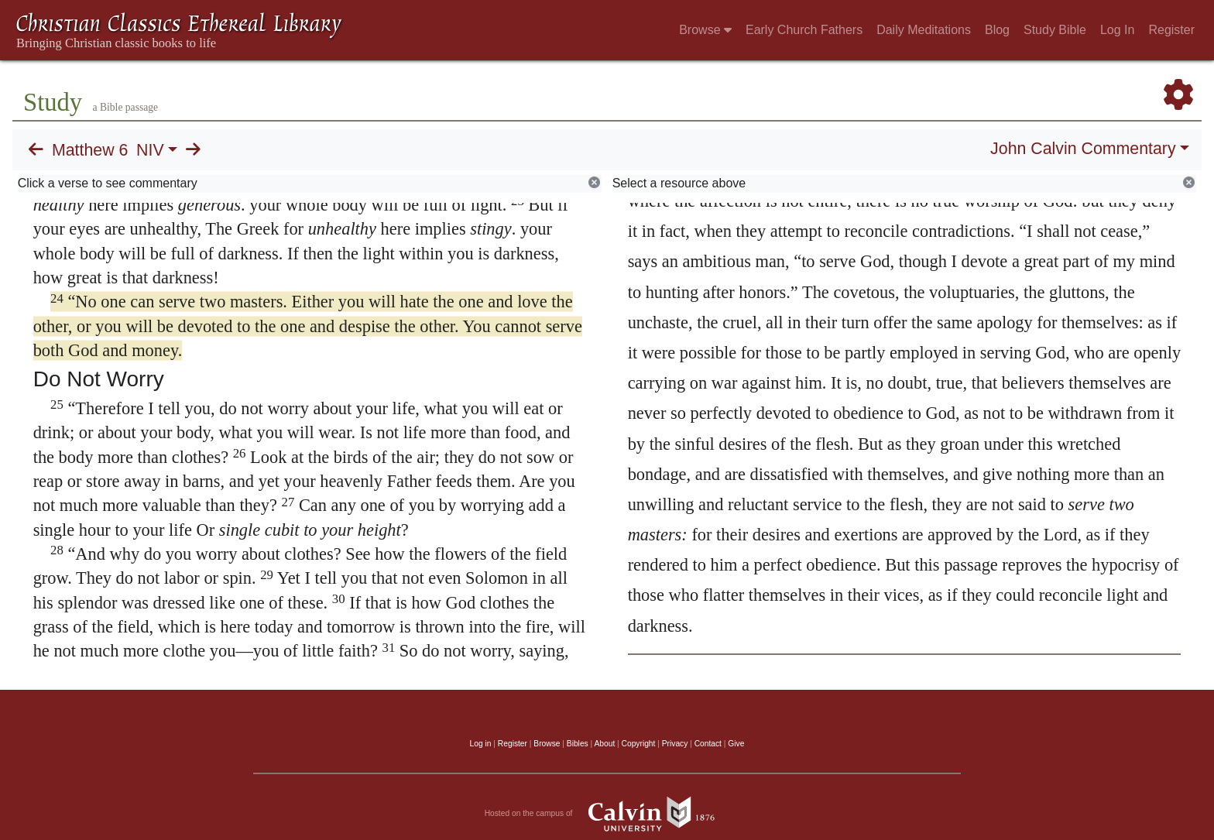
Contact (708, 743)
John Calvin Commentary (1082, 148)
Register (1171, 29)
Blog (997, 29)
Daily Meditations (923, 29)
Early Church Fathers (804, 29)
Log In (1117, 29)
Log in (481, 743)
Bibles (577, 743)
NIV (150, 150)
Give (736, 743)
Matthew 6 (90, 150)
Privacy (675, 743)
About (604, 743)
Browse (705, 29)
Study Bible (1055, 29)
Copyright (639, 743)
